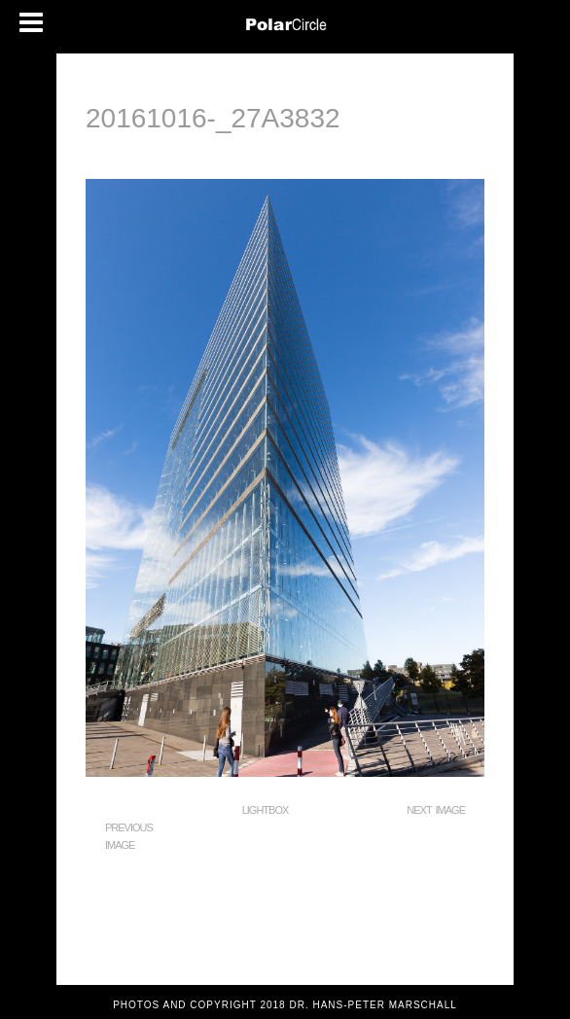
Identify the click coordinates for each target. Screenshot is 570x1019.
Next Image (436, 810)
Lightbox (265, 810)
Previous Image (129, 836)
